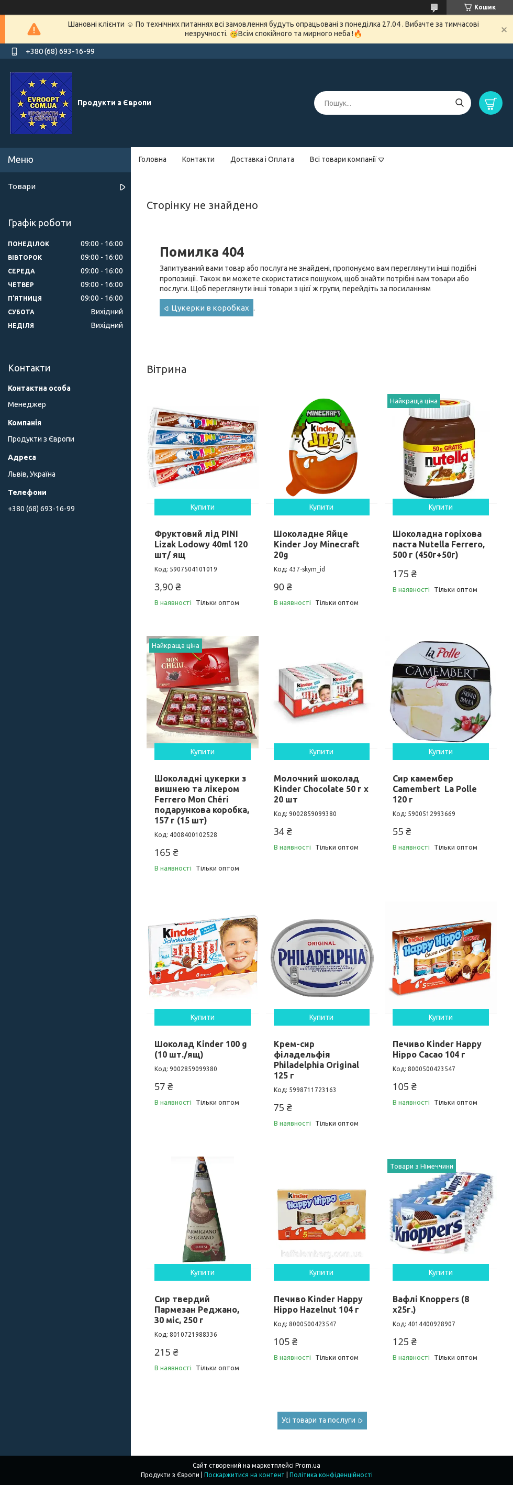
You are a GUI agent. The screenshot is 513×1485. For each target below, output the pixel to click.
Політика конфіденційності (331, 1474)
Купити (203, 507)
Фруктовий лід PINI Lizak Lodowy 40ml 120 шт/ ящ (201, 544)
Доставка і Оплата (262, 159)
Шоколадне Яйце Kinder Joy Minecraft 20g (317, 544)
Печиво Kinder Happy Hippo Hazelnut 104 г (318, 1304)
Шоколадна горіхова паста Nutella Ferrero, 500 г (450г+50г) (439, 544)
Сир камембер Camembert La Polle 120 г (435, 789)
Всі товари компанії (343, 159)
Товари (22, 186)
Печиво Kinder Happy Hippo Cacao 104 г (437, 1049)
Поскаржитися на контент (244, 1474)
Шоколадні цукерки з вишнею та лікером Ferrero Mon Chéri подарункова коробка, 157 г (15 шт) (201, 799)
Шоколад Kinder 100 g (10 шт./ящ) (200, 1049)
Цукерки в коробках (210, 307)
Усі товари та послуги (318, 1420)
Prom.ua (307, 1465)
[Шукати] (459, 103)
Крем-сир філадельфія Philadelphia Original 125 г (316, 1059)
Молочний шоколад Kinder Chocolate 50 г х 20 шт (321, 789)
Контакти (198, 159)
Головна (152, 159)
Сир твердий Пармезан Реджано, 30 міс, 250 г (196, 1309)
